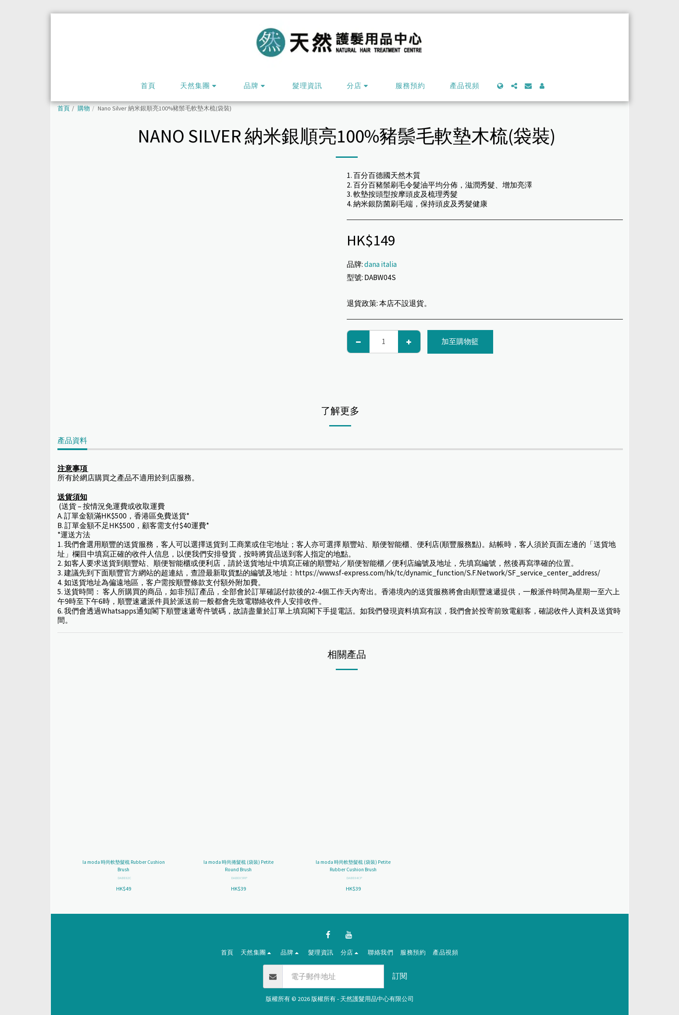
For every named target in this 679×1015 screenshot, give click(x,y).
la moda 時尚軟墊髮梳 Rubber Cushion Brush (123, 867)
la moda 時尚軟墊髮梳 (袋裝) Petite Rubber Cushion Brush (353, 867)
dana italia (380, 264)
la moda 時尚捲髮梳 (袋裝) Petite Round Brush (238, 867)
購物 (84, 108)
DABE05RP (239, 881)
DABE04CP (354, 881)
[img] (123, 765)
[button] (200, 86)
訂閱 (399, 976)
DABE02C (124, 881)
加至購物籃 (460, 341)
